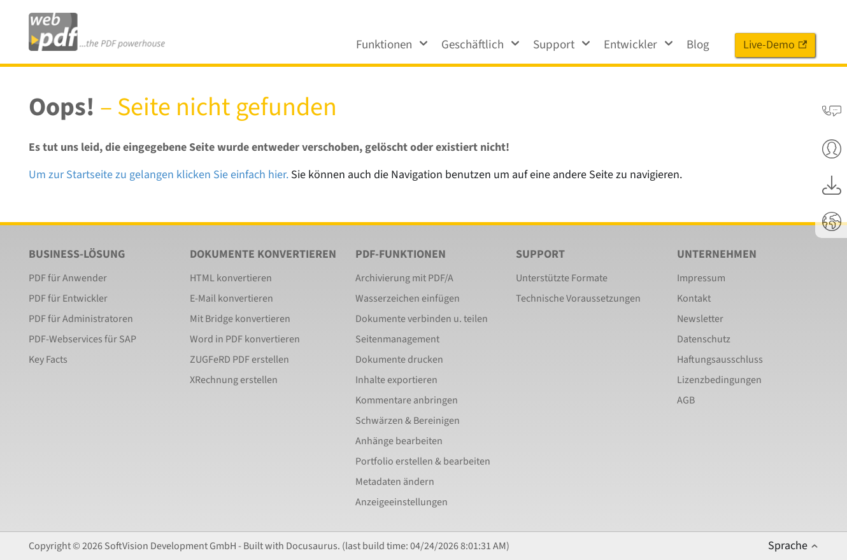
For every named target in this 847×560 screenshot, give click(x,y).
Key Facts (48, 360)
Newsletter (700, 319)
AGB (686, 400)
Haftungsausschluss (720, 360)
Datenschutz (703, 339)
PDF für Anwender (68, 278)
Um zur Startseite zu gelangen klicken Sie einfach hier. (158, 175)
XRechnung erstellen (234, 380)
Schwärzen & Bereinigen (407, 421)
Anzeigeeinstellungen (401, 502)
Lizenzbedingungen (719, 380)
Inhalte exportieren (396, 380)
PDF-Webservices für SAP (82, 339)
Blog (698, 44)
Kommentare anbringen (406, 400)
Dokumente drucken (399, 360)
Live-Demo (775, 45)
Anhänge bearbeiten (399, 441)
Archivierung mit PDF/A (404, 278)
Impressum (701, 278)
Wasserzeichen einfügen (407, 298)
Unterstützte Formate (562, 278)
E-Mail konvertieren (231, 298)
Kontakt (694, 298)
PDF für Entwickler (68, 298)
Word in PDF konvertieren (245, 339)
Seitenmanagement (397, 339)
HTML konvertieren (231, 278)
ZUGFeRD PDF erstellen (239, 360)
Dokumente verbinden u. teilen (421, 319)
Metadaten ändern (394, 482)
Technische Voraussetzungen (578, 298)
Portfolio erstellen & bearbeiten (422, 461)
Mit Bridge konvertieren (240, 319)
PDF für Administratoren (81, 319)
